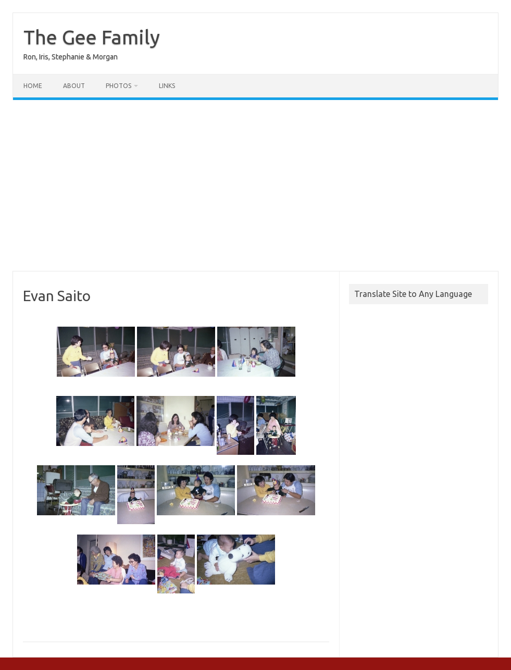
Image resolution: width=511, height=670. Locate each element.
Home (32, 85)
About (74, 85)
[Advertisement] (255, 185)
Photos (118, 85)
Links (167, 85)
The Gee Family (91, 37)
